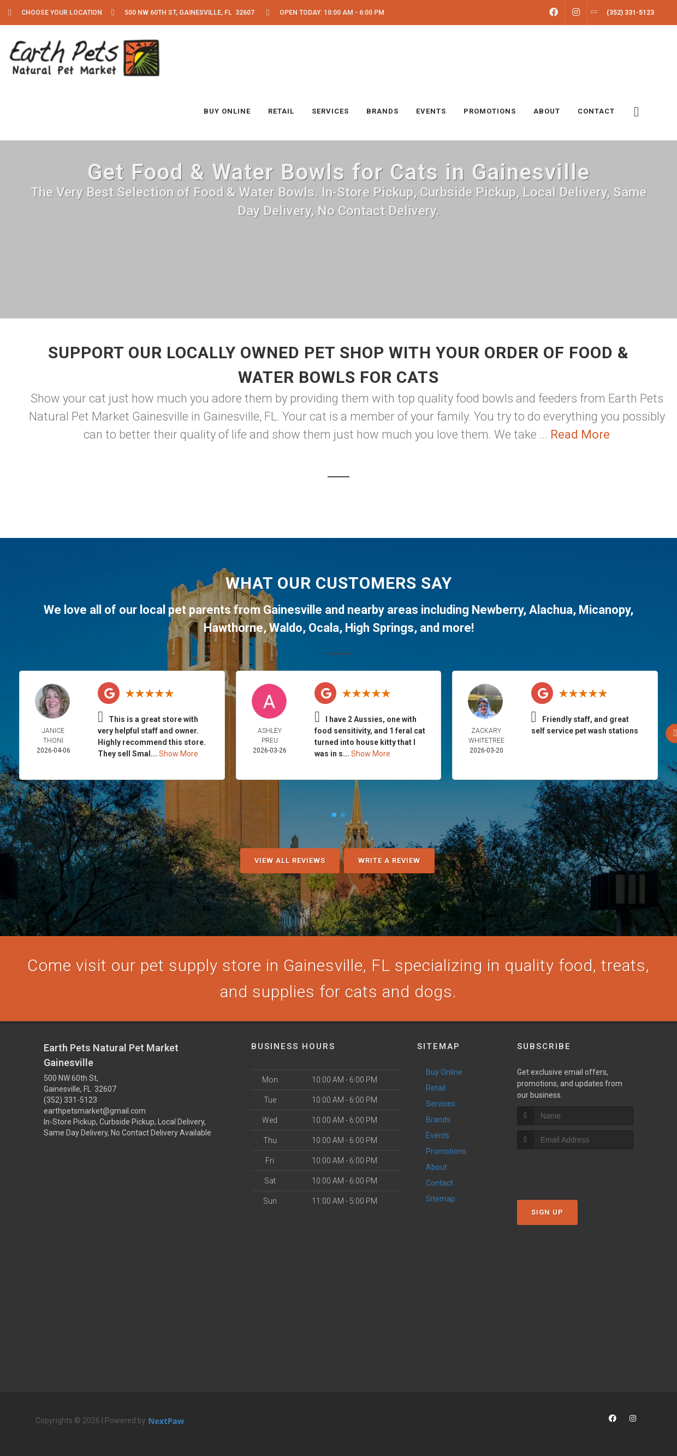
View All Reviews (289, 860)
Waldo (285, 628)
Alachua (551, 610)
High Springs (379, 628)
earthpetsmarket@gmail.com (95, 1110)
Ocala (323, 628)
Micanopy (604, 610)
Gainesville (292, 610)
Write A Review (389, 860)
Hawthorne (233, 628)
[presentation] (575, 1170)
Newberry (497, 610)
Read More (580, 434)
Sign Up (547, 1212)
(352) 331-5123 (70, 1100)
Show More (178, 753)
